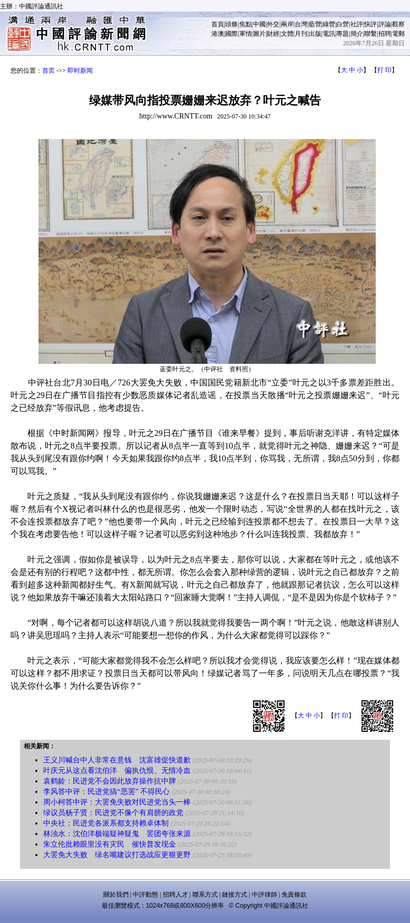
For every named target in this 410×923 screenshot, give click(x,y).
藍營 (315, 24)
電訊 (329, 33)
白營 (342, 24)
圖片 (259, 33)
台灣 (301, 24)
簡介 (356, 33)
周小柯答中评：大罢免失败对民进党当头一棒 (117, 802)
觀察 (398, 24)
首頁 (217, 24)
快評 (370, 24)
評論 (384, 24)
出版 (315, 33)
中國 (259, 24)
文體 (287, 33)
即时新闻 (80, 70)
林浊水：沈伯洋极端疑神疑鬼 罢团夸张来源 (117, 834)
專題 (342, 33)
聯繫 (370, 33)
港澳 (217, 33)
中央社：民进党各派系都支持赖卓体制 (106, 823)
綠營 (329, 24)
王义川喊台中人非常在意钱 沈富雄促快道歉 (117, 760)
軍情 (245, 33)
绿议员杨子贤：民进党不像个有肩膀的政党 (113, 813)
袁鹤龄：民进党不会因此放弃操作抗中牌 (109, 781)
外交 (273, 24)
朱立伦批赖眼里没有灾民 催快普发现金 (109, 844)
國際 (231, 33)
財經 (273, 33)
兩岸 (287, 24)
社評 (356, 24)
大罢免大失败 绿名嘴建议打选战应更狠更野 (117, 855)
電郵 (398, 33)
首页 (48, 70)
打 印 (384, 70)
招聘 (384, 33)
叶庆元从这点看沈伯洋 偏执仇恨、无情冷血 (117, 771)
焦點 (245, 24)
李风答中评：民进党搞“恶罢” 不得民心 (106, 792)
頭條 (231, 24)
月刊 (301, 33)
